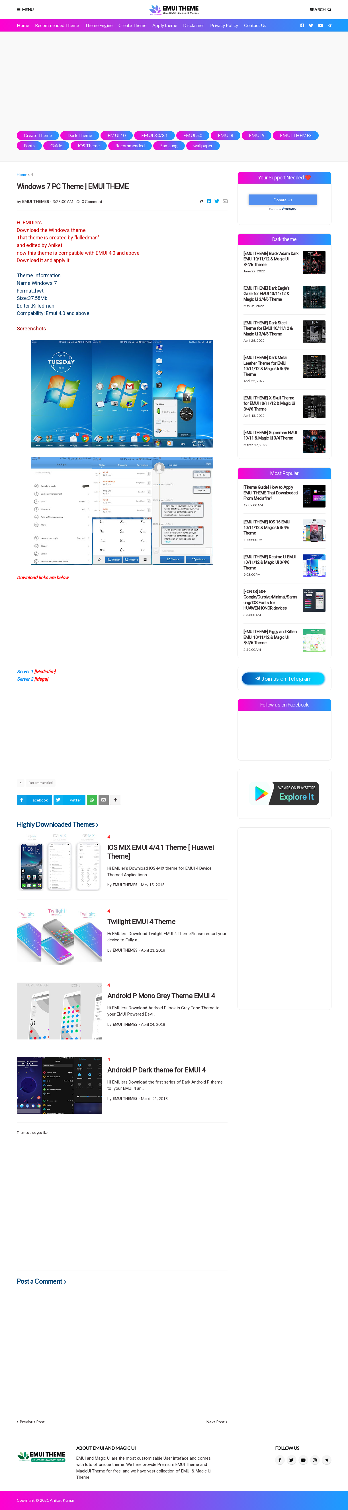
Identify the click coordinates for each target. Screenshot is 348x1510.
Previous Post (32, 1421)
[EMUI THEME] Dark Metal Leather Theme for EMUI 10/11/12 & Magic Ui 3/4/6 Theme (266, 366)
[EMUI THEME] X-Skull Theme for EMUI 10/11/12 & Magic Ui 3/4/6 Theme (269, 403)
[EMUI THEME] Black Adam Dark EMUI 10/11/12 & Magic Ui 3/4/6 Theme (270, 259)
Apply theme (164, 25)
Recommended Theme (57, 25)
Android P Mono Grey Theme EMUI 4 (161, 996)
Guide (56, 145)
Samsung (169, 145)
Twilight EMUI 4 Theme (141, 922)
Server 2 (25, 679)
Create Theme (132, 25)
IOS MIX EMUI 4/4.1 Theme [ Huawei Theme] (160, 852)
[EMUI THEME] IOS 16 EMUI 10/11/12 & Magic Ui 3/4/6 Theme (266, 527)
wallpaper (203, 145)
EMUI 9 (256, 135)
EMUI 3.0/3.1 (154, 135)
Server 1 (25, 671)
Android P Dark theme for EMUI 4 (156, 1070)
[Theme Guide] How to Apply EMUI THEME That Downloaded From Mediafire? (270, 493)
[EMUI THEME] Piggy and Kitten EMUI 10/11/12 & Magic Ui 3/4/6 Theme (270, 637)
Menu (28, 9)
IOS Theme (89, 145)
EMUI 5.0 (192, 135)
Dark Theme (79, 135)
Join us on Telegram (283, 678)
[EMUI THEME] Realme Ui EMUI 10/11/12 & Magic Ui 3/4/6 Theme (269, 562)
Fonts (29, 145)
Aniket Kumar (62, 1500)
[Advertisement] (174, 81)
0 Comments (93, 201)
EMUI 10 (117, 135)
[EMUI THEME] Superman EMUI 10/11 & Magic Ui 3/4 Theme (270, 435)
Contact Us (255, 25)
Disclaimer (193, 25)
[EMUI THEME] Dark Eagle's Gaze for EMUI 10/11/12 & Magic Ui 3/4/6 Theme (266, 294)
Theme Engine (98, 25)
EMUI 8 (225, 135)
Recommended (130, 145)
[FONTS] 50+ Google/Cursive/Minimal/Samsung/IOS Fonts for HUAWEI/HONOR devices (270, 600)
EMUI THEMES (296, 135)
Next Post (215, 1421)
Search (318, 9)
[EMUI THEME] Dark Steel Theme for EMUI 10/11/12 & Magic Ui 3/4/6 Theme (268, 328)
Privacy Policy (224, 25)
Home (23, 25)
